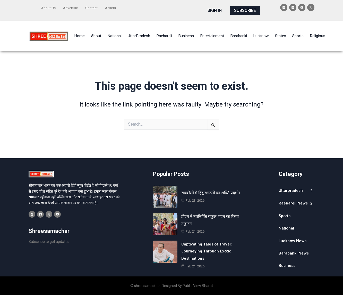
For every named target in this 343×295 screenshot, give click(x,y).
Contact (93, 7)
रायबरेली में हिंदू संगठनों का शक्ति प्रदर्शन (211, 186)
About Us (48, 7)
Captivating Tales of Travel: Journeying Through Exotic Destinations (207, 244)
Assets (112, 7)
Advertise (71, 7)
